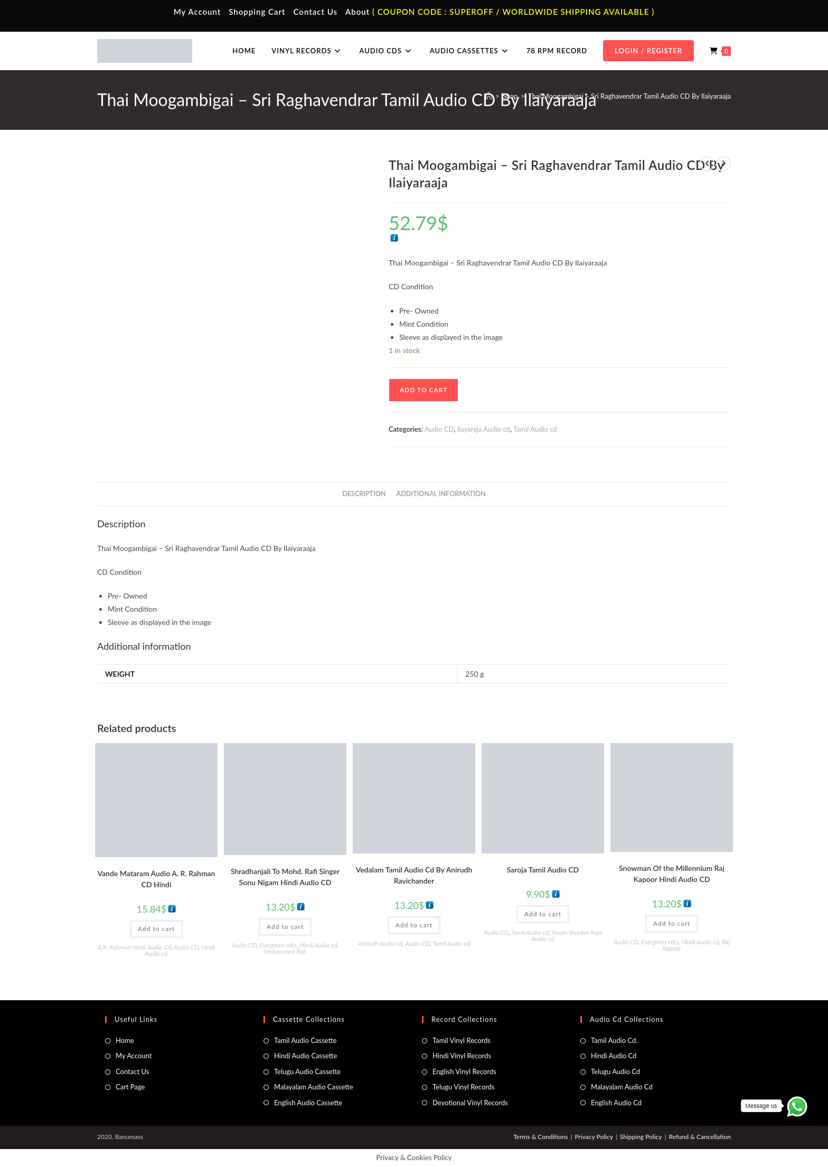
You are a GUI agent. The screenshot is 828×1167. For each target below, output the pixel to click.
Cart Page (130, 1087)
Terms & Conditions (540, 1137)
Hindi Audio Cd (613, 1055)
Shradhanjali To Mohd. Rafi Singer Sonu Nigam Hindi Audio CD (285, 877)
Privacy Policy (594, 1137)
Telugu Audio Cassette (307, 1071)
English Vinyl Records (464, 1071)
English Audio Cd (616, 1102)
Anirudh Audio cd (380, 943)
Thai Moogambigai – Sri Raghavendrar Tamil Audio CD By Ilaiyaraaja (629, 96)
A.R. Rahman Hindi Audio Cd (134, 947)
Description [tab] (363, 494)
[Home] (488, 96)
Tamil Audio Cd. (614, 1040)
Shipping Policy (641, 1137)
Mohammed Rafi (285, 951)
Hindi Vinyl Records (461, 1055)
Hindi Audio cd (318, 945)
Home (125, 1040)
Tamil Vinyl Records (461, 1040)
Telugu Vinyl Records (463, 1087)
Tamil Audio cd (535, 429)
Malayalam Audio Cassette (313, 1087)
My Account (197, 11)
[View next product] (723, 163)
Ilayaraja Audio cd (483, 429)
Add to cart (423, 390)
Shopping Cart (257, 11)
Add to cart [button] (156, 929)
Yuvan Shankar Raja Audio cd (567, 935)
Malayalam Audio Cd (622, 1087)
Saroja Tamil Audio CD (543, 869)
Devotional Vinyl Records (470, 1102)
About (357, 11)
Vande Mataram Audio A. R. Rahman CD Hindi (156, 879)
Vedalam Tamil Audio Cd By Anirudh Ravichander (414, 875)
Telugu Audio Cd (615, 1071)
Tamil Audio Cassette (305, 1040)
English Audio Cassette (308, 1102)
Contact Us (315, 11)
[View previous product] (707, 163)
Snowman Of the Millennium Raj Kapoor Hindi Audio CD (671, 874)
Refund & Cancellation (700, 1137)
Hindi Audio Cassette (305, 1055)
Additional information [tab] (441, 494)
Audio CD (439, 429)
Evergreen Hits (277, 945)
